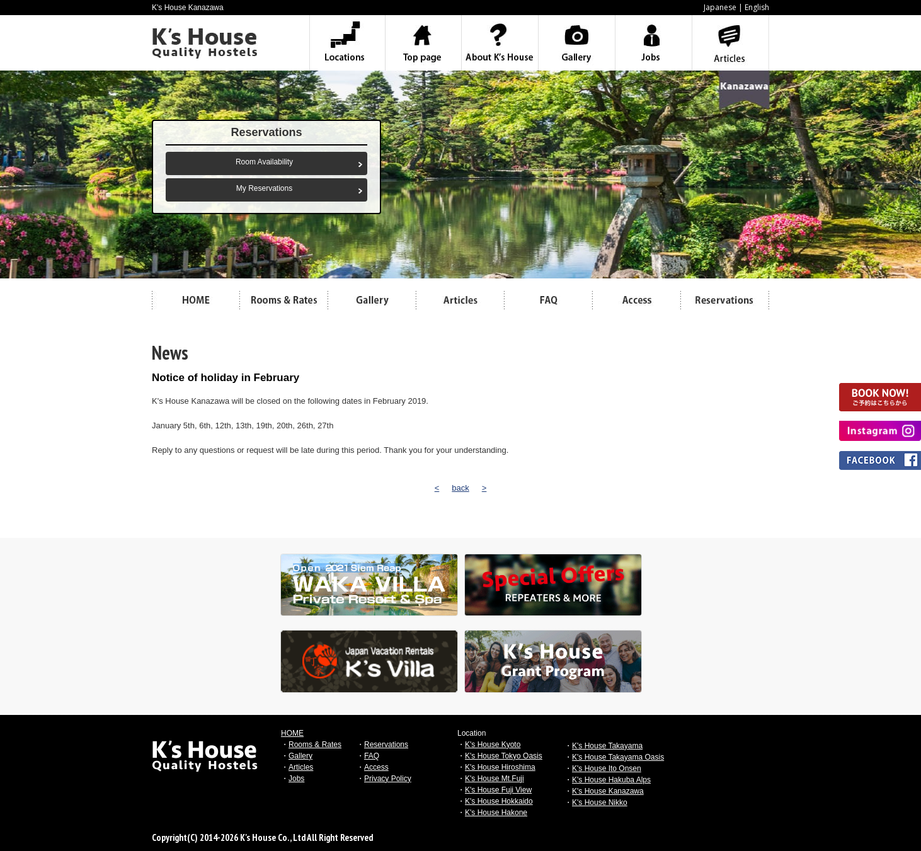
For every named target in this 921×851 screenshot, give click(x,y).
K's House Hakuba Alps (611, 779)
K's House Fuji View (498, 789)
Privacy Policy (387, 778)
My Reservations (264, 188)
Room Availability (264, 161)
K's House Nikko (599, 802)
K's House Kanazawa (608, 791)
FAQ (371, 755)
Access (376, 767)
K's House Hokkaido (499, 801)
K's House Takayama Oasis (618, 757)
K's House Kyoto (492, 744)
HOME (292, 733)
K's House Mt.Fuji (494, 778)
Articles (301, 767)
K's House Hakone (496, 812)
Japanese (720, 7)
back (460, 488)
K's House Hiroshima (500, 767)
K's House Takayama (607, 745)
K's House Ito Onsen (606, 768)
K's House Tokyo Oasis (503, 755)
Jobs (296, 778)
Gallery (300, 755)
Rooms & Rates (315, 744)
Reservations (386, 744)
